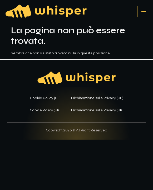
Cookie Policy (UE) (45, 98)
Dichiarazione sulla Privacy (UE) (97, 98)
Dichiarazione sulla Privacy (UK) (97, 110)
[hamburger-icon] (143, 11)
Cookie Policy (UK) (45, 110)
